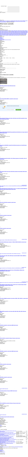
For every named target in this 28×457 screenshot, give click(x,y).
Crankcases (14, 21)
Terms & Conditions (2, 446)
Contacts (5, 444)
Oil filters (24, 21)
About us (1, 444)
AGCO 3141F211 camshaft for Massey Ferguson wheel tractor (10, 338)
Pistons (19, 20)
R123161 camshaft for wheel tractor (5, 215)
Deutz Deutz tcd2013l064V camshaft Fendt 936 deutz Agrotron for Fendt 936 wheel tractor (7, 438)
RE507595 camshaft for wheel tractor (6, 377)
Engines (14, 20)
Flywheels (11, 21)
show (1, 71)
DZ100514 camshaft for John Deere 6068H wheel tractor (9, 325)
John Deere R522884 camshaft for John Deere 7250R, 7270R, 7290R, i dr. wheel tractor (14, 298)
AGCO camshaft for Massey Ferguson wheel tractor (6, 432)
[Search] (13, 9)
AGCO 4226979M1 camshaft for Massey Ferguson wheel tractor (10, 403)
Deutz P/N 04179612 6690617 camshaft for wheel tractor (9, 98)
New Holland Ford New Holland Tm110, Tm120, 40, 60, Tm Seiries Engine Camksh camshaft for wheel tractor (7, 443)
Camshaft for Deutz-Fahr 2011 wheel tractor (7, 416)
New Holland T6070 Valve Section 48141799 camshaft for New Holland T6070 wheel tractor (7, 435)
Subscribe (19, 109)
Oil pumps (21, 21)
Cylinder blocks (8, 21)
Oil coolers (21, 20)
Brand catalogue (20, 446)
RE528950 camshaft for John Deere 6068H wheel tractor (9, 351)
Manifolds (24, 20)
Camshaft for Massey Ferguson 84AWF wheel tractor (8, 390)
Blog (17, 446)
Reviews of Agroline (14, 446)
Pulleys (17, 20)
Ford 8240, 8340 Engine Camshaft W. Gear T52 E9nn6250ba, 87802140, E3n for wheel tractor (8, 439)
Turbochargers (4, 21)
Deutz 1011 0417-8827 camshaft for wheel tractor (8, 202)
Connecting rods (18, 21)
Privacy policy (7, 446)
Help (3, 444)
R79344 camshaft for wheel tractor (5, 364)
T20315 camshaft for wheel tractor (5, 228)
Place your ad (2, 423)
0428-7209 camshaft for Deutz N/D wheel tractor (7, 85)
